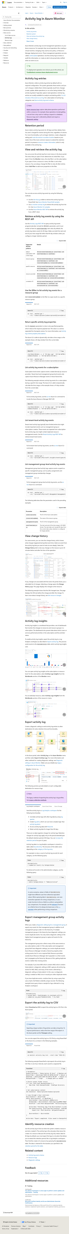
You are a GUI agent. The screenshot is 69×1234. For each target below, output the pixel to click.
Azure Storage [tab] (58, 806)
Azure (31, 13)
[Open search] (61, 2)
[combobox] (11, 17)
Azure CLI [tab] (29, 304)
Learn (26, 13)
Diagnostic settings (34, 1160)
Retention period (31, 34)
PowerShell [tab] (37, 1045)
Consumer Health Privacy (50, 1226)
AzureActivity (38, 847)
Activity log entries (32, 31)
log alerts (37, 822)
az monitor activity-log (38, 204)
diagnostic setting (32, 119)
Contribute (31, 1226)
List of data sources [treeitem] (10, 35)
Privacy (38, 1226)
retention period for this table (34, 1146)
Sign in (65, 2)
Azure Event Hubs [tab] (47, 806)
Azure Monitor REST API (40, 209)
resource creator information (47, 142)
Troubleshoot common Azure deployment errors (42, 72)
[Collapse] (19, 13)
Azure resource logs (33, 109)
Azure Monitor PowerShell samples (49, 202)
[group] (46, 315)
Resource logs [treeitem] (8, 40)
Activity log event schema (36, 1155)
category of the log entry (45, 849)
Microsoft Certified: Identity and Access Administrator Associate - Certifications (43, 1202)
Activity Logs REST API (37, 223)
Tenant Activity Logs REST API (52, 434)
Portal (49, 7)
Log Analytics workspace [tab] (33, 806)
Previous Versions (16, 1226)
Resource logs (32, 1157)
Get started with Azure (60, 7)
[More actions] (65, 13)
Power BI (50, 827)
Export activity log (52, 641)
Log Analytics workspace (49, 810)
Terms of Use (5, 1229)
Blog (24, 1226)
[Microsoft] (3, 2)
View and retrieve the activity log (35, 36)
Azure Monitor (39, 13)
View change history (32, 38)
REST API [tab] (36, 304)
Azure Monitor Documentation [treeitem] (12, 20)
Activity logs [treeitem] (8, 38)
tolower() (55, 904)
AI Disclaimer (5, 1226)
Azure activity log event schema (44, 100)
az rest (49, 396)
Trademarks (14, 1229)
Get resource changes (54, 595)
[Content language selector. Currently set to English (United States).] (10, 1222)
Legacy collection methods (37, 800)
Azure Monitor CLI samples (42, 207)
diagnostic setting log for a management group (51, 925)
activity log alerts (35, 824)
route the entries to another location (43, 137)
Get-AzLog (36, 199)
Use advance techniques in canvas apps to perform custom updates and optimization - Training (44, 1191)
